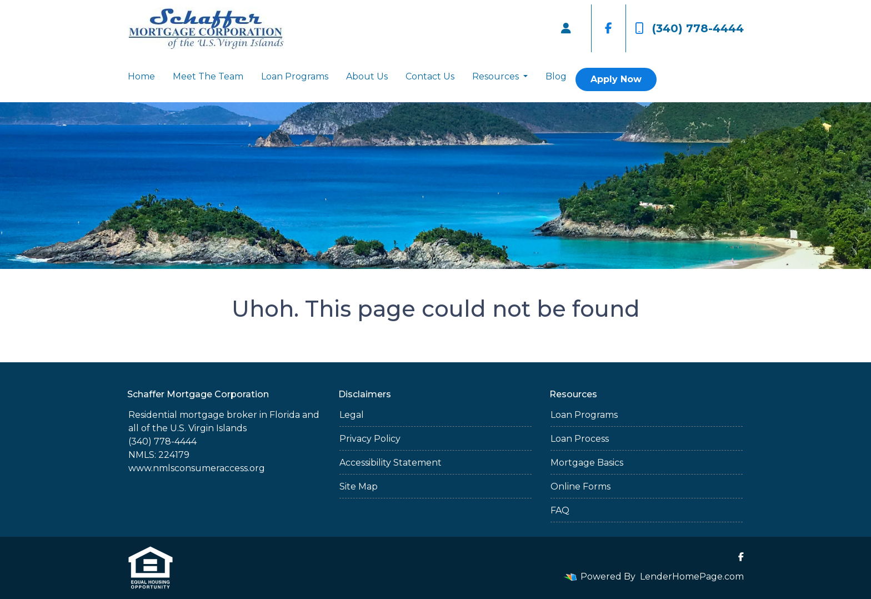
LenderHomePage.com (692, 576)
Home (141, 76)
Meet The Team (208, 76)
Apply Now (616, 79)
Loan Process (579, 438)
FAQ (559, 510)
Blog (556, 76)
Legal (351, 415)
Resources (496, 76)
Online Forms (580, 486)
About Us (367, 76)
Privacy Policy (370, 438)
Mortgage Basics (586, 462)
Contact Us (430, 76)
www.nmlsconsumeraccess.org (196, 468)
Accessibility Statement (390, 462)
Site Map (358, 486)
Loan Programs (294, 76)
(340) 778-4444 (689, 28)
